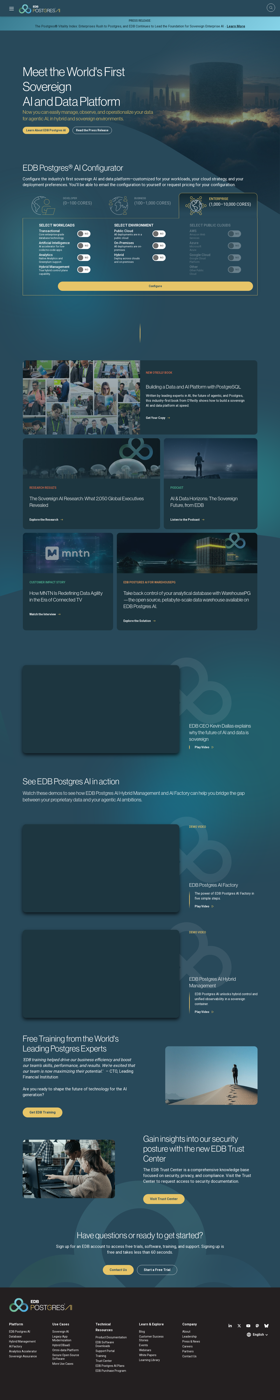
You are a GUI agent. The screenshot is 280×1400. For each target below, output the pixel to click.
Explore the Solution (137, 620)
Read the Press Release (92, 130)
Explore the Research (43, 519)
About (186, 1331)
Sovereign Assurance (23, 1356)
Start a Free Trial (157, 1270)
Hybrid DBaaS (61, 1345)
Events (143, 1345)
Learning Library (149, 1360)
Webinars (145, 1350)
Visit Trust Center (164, 1199)
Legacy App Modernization (61, 1338)
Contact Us (118, 1270)
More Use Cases (62, 1363)
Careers (187, 1346)
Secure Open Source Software (65, 1356)
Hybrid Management (22, 1341)
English (258, 1335)
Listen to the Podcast (185, 519)
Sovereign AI (60, 1331)
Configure (232, 286)
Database (15, 1336)
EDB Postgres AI (19, 1331)
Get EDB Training (42, 1112)
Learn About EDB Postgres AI (46, 130)
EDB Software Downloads (105, 1344)
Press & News (191, 1341)
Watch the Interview (42, 614)
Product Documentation (111, 1337)
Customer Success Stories (151, 1338)
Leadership (189, 1336)
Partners (188, 1351)
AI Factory (15, 1346)
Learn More (236, 26)
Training (101, 1356)
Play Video (202, 747)
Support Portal (105, 1351)
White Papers (147, 1355)
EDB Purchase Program (111, 1370)
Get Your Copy (155, 417)
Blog (142, 1331)
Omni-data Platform (65, 1350)
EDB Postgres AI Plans (110, 1365)
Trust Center (104, 1360)
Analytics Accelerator (23, 1351)
